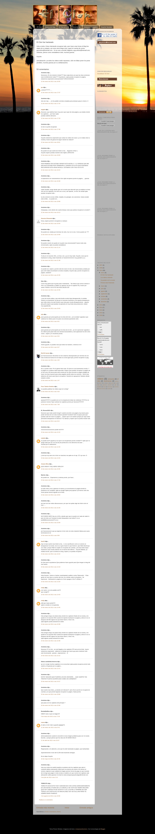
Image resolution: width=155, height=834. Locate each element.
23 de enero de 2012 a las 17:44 (50, 480)
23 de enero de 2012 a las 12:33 (50, 447)
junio (102, 288)
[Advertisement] (59, 33)
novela (109, 388)
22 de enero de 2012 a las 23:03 (50, 308)
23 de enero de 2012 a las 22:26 (50, 507)
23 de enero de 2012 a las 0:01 (50, 321)
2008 (101, 268)
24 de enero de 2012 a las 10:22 (50, 554)
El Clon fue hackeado (107, 275)
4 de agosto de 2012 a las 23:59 (50, 796)
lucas (104, 386)
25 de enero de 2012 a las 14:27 (50, 681)
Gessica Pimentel (46, 218)
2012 (101, 270)
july (42, 314)
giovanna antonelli (107, 384)
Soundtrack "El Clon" (103, 73)
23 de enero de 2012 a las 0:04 (50, 336)
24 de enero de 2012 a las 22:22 (50, 655)
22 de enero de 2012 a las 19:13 (50, 212)
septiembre (104, 294)
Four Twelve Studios (47, 386)
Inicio (67, 808)
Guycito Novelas (106, 27)
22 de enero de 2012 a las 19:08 (50, 201)
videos (100, 379)
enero (103, 272)
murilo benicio (102, 388)
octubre (103, 296)
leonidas (99, 386)
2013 (101, 305)
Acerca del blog (50, 27)
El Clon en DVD (64, 27)
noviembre (104, 299)
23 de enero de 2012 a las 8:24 (50, 421)
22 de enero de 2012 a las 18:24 (50, 170)
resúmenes (108, 381)
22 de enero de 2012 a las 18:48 (50, 181)
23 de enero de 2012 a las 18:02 (50, 495)
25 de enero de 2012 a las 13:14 (50, 668)
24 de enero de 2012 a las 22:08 (50, 624)
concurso (111, 379)
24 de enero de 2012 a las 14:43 (50, 594)
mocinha (116, 386)
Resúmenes (76, 27)
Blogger (103, 829)
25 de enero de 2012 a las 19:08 (50, 694)
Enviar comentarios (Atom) (53, 811)
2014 (101, 307)
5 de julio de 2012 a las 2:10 (49, 777)
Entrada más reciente (45, 808)
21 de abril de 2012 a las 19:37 (50, 740)
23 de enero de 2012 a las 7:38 (50, 404)
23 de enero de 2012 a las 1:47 (50, 380)
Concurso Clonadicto (91, 27)
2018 (101, 315)
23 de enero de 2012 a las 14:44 (50, 458)
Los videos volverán (106, 277)
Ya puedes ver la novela (108, 280)
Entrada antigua (86, 808)
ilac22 (43, 541)
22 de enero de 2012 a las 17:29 (50, 118)
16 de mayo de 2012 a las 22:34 (50, 759)
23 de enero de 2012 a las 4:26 (50, 391)
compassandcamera (81, 829)
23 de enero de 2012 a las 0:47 (50, 347)
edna (112, 383)
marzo (103, 286)
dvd (108, 383)
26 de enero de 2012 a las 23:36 (50, 705)
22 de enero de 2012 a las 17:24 (50, 103)
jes (42, 87)
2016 (101, 312)
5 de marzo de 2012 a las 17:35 (50, 716)
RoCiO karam (45, 353)
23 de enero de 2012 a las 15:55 (50, 469)
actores (117, 381)
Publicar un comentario (46, 800)
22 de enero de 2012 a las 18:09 (50, 155)
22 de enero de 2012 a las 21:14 (50, 247)
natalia (43, 438)
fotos (98, 384)
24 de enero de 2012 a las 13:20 (50, 581)
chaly (42, 587)
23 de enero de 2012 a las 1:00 (50, 360)
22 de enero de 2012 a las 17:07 (50, 92)
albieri (100, 383)
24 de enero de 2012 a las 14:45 (50, 607)
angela (43, 109)
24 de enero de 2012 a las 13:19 (50, 567)
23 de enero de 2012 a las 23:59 (50, 522)
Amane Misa (45, 464)
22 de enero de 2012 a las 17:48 (50, 129)
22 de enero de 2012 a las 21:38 (50, 260)
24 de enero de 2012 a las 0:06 (50, 535)
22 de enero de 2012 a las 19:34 (50, 223)
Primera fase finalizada (107, 282)
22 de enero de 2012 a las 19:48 (50, 234)
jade (115, 384)
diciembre (104, 301)
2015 (101, 310)
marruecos (110, 386)
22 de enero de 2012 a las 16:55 (50, 81)
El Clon (39, 27)
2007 (101, 265)
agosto (103, 291)
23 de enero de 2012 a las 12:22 (50, 432)
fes (116, 383)
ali (104, 383)
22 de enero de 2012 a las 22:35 (50, 275)
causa (43, 722)
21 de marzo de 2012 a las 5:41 (50, 727)
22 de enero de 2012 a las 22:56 (50, 290)
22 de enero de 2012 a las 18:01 (50, 142)
